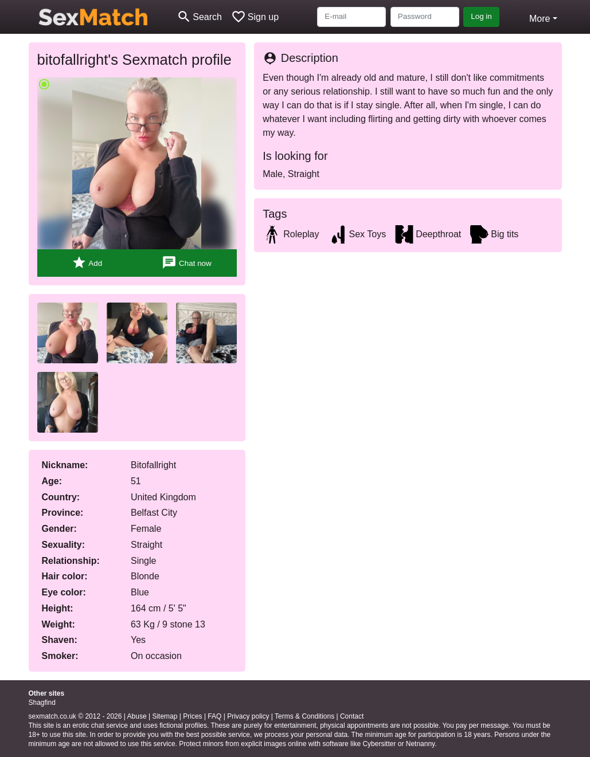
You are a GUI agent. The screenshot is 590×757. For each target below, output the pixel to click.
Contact (352, 716)
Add (87, 262)
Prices (192, 716)
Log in (481, 16)
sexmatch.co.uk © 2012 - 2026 (75, 716)
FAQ (214, 716)
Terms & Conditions (304, 716)
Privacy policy (248, 716)
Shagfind (42, 703)
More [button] (539, 18)
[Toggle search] (199, 17)
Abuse (137, 716)
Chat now (186, 262)
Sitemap (164, 716)
